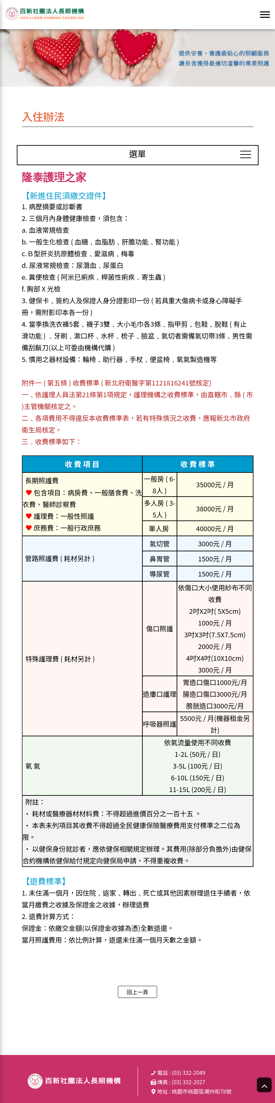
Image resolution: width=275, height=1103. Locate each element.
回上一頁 (137, 992)
